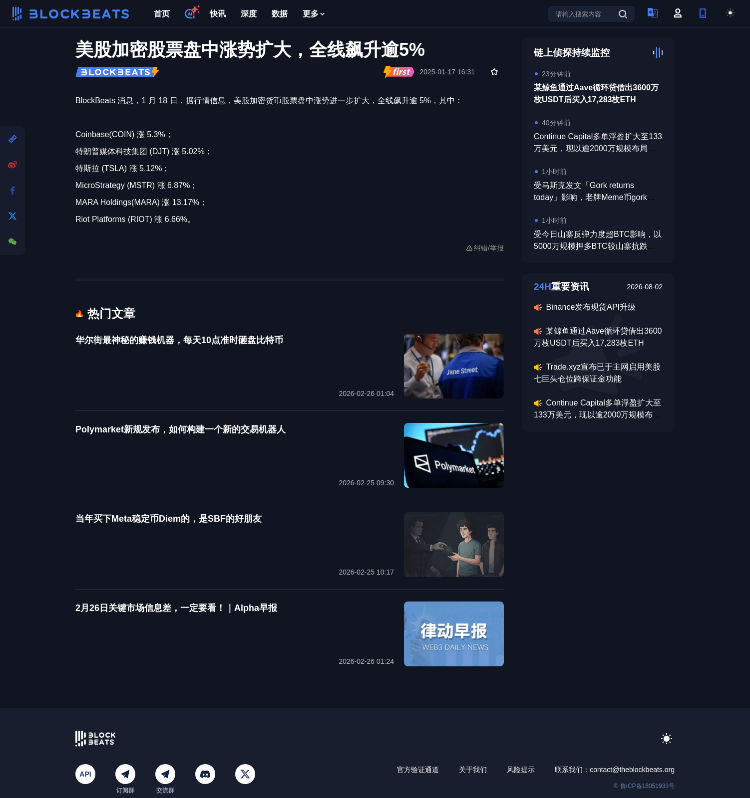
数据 (280, 13)
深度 (249, 13)
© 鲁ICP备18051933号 (644, 786)
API (85, 774)
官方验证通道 (418, 770)
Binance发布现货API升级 (591, 307)
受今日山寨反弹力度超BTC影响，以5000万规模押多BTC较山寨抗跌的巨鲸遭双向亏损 (598, 246)
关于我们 (473, 770)
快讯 (218, 13)
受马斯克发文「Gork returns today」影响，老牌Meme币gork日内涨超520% (594, 197)
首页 (162, 13)
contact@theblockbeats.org (632, 770)
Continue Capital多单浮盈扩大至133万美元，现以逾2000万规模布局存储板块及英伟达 (598, 148)
